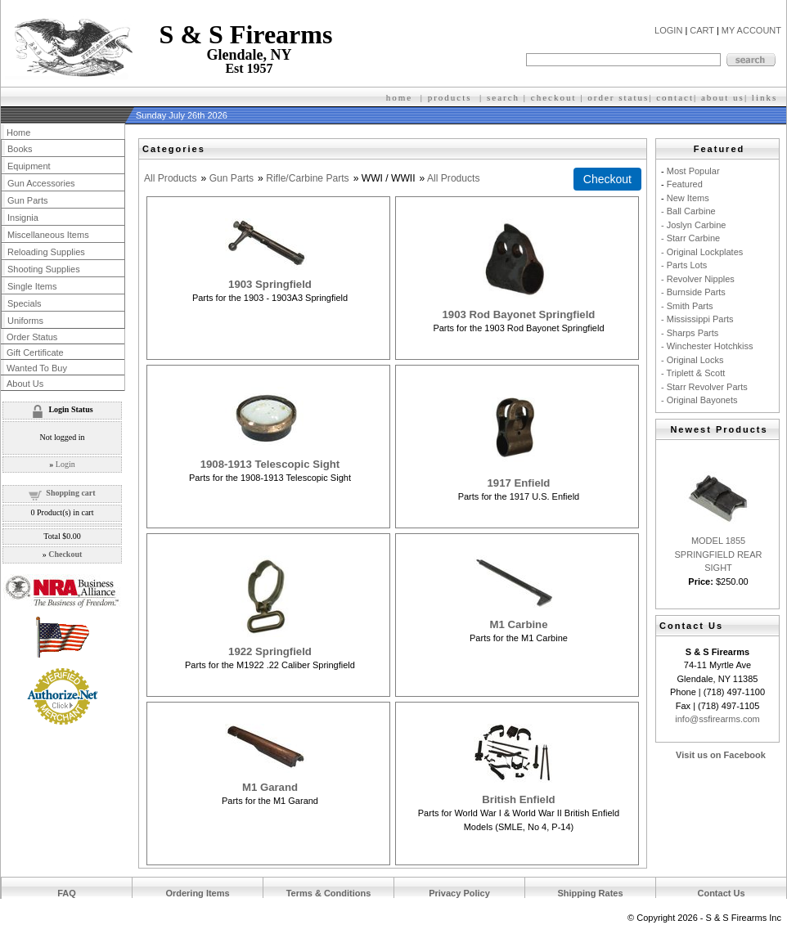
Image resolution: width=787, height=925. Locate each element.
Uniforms (25, 321)
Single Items (32, 286)
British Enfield (518, 799)
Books (20, 149)
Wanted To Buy (37, 368)
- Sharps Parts (689, 333)
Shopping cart (70, 492)
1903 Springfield (270, 284)
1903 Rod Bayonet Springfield (519, 314)
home (399, 97)
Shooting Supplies (43, 269)
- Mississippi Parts (697, 319)
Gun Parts (231, 178)
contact (675, 97)
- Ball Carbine (688, 211)
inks (766, 97)
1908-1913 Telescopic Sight (270, 464)
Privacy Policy (459, 893)
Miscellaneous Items (48, 235)
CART (702, 30)
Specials (24, 303)
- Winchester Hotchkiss (707, 346)
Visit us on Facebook (721, 755)
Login (65, 464)
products (450, 97)
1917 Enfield (518, 483)
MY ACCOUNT (751, 30)
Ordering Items (197, 893)
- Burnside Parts (693, 292)
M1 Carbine (518, 624)
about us (722, 97)
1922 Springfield (270, 651)
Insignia (22, 217)
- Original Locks (692, 360)
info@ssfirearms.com (717, 719)
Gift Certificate (35, 352)
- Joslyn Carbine (693, 225)
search (503, 97)
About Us (25, 383)
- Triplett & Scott (693, 373)
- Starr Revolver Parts (704, 387)
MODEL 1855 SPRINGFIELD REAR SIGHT (718, 554)
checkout (554, 97)
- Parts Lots (684, 265)
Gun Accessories (41, 183)
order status (618, 97)
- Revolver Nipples (698, 279)
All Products (170, 178)
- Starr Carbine (690, 238)
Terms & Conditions (328, 893)
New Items (688, 198)
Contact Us (720, 893)
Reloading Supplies (46, 252)
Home (18, 132)
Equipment (29, 166)
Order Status (32, 337)
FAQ (66, 893)
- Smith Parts (687, 306)
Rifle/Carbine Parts (307, 178)
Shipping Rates (590, 893)
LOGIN (668, 30)
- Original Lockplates (702, 252)
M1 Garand (270, 787)
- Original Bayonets (699, 400)
